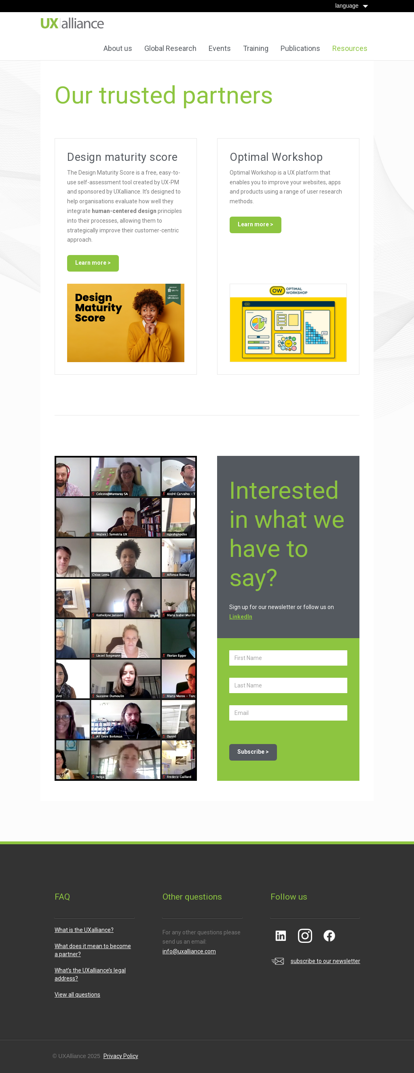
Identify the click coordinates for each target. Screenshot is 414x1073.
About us (118, 48)
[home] (72, 23)
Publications (300, 48)
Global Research (170, 48)
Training (255, 48)
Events (220, 48)
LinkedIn (240, 616)
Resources (350, 48)
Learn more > (93, 262)
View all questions (77, 994)
